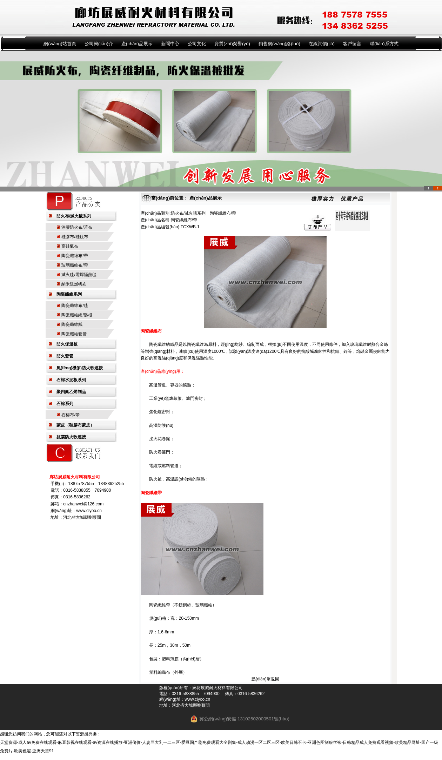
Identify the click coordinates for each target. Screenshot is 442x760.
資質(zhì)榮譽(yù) (232, 43)
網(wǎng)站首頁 (59, 43)
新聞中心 (170, 43)
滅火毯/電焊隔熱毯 (78, 274)
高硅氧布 (69, 246)
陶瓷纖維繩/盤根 (76, 314)
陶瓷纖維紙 (71, 324)
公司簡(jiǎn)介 (99, 43)
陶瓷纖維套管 (74, 333)
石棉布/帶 (70, 414)
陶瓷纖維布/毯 (74, 305)
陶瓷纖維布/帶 (74, 255)
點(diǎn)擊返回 (265, 679)
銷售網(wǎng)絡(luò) (279, 43)
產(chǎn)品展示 (137, 43)
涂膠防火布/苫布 (76, 227)
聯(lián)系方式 (384, 43)
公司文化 (197, 43)
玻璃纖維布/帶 (74, 265)
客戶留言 (352, 43)
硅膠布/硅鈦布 (74, 236)
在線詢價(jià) (322, 43)
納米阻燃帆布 (74, 284)
